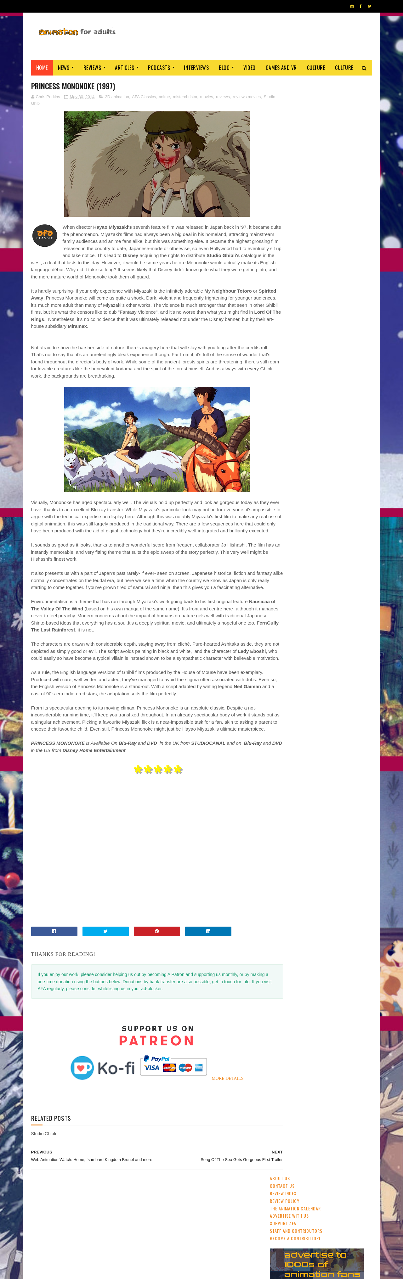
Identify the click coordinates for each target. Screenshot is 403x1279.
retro (278, 496)
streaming (300, 430)
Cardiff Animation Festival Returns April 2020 (336, 300)
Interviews (196, 67)
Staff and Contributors (296, 136)
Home (42, 67)
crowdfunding (337, 485)
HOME (353, 1268)
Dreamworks (353, 474)
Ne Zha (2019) (321, 268)
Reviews (92, 67)
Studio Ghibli (58, 103)
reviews (223, 97)
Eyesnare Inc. (175, 1271)
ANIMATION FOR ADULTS (125, 1271)
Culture (316, 67)
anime (164, 97)
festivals (299, 441)
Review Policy (284, 106)
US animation (285, 474)
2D (317, 441)
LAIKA (329, 496)
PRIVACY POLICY (201, 1271)
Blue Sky (349, 496)
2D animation (117, 97)
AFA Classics (144, 97)
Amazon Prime (304, 496)
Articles (124, 67)
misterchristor (185, 97)
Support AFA (283, 128)
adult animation (288, 452)
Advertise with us (289, 121)
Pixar (338, 463)
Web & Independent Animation (299, 463)
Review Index (283, 98)
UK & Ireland (341, 430)
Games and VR (281, 67)
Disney (332, 441)
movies (206, 97)
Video (249, 67)
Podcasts (159, 67)
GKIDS (278, 441)
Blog (224, 67)
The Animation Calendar (295, 113)
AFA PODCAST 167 (287, 862)
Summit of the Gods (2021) (336, 382)
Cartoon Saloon (319, 474)
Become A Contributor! (295, 143)
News (64, 67)
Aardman (308, 485)
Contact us (282, 91)
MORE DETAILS (215, 1121)
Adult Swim (283, 485)
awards (352, 441)
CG (320, 430)
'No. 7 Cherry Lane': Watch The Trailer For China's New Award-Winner (337, 332)
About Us (280, 84)
